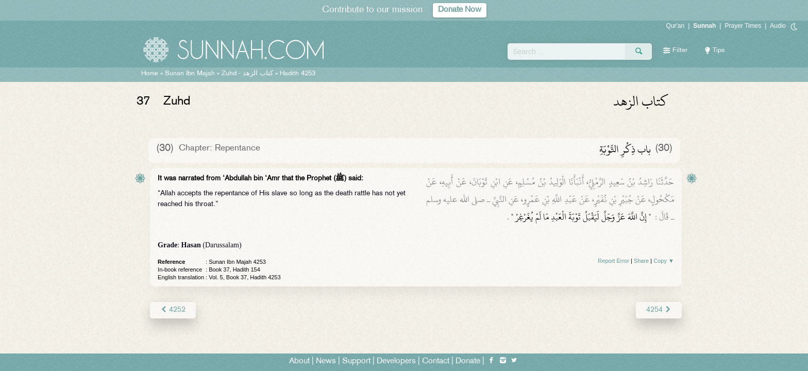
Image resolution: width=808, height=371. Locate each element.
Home (149, 74)
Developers (396, 361)
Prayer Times (743, 25)
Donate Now (459, 10)
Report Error (613, 261)
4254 (658, 310)
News (326, 361)
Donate (468, 361)
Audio (778, 25)
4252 (173, 310)
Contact (435, 361)
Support (356, 361)
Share (641, 261)
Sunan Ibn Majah (190, 74)
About (299, 361)
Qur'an (675, 25)
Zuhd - (247, 74)
